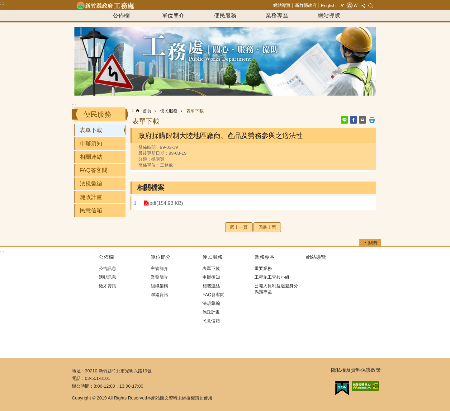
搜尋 (370, 5)
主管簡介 (159, 268)
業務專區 (277, 15)
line (344, 120)
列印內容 (372, 120)
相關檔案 (150, 187)
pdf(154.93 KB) (165, 203)
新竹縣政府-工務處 (105, 5)
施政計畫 (91, 197)
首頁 (147, 110)
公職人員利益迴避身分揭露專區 (276, 288)
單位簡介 (173, 15)
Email (362, 120)
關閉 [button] (372, 242)
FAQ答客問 (93, 170)
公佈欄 (121, 15)
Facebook (353, 120)
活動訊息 (107, 277)
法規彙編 (91, 184)
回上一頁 (239, 227)
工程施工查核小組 (271, 277)
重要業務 (263, 268)
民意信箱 (91, 210)
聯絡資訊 (159, 294)
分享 (363, 5)
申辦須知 (91, 143)
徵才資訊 (107, 285)
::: (2, 3)
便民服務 (225, 15)
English (328, 5)
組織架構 (159, 285)
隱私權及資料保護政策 (356, 370)
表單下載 (91, 130)
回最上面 (267, 227)
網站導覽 (282, 5)
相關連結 (91, 157)
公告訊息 (107, 268)
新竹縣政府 (306, 5)
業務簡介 (159, 277)
